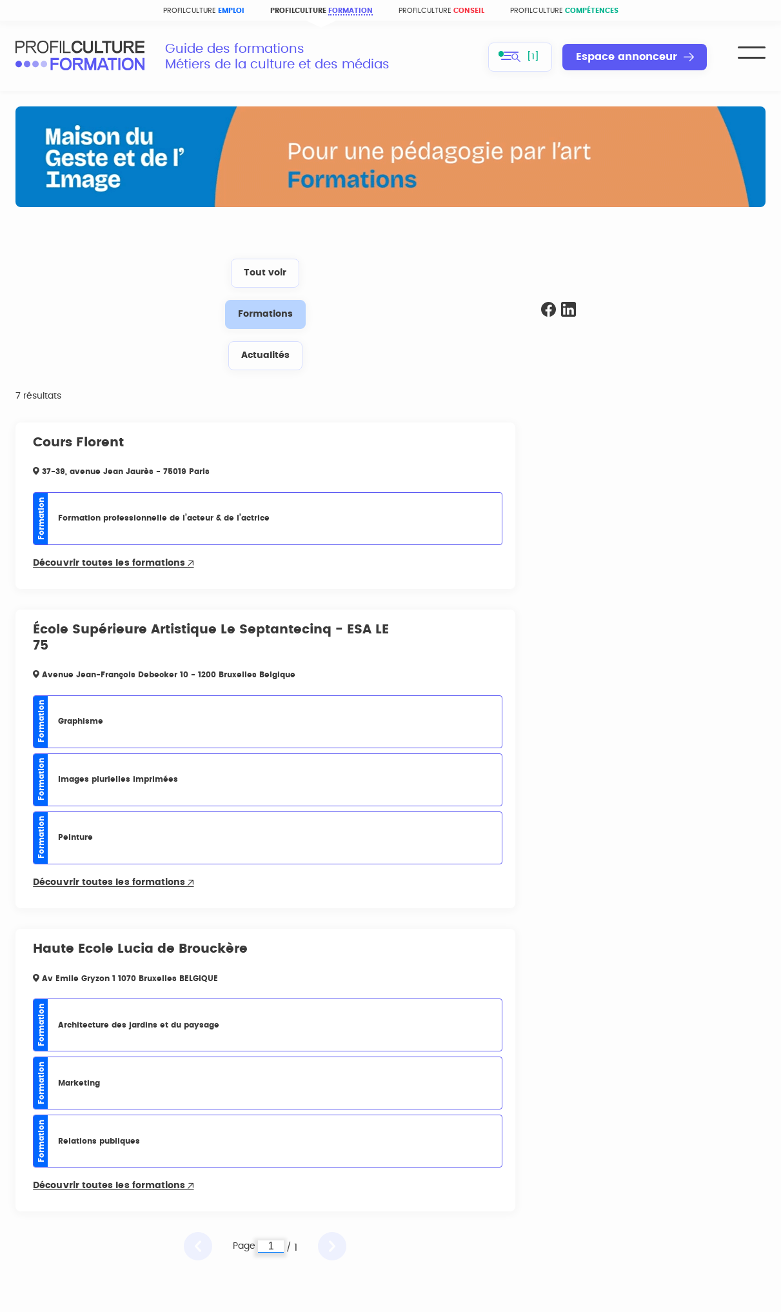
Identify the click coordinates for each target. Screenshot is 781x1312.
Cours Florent (78, 442)
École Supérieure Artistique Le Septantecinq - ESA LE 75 (211, 637)
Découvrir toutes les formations (113, 563)
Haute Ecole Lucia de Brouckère (140, 948)
